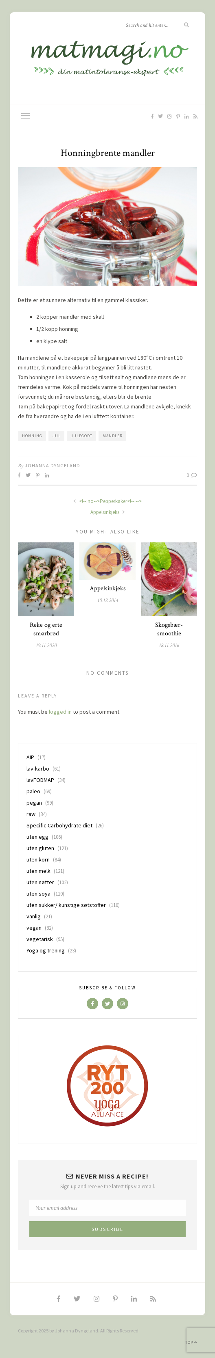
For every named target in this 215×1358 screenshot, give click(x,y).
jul (57, 435)
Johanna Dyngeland (52, 465)
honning (32, 435)
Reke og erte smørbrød (46, 629)
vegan (34, 927)
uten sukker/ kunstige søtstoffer (66, 905)
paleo (33, 791)
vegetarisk (39, 939)
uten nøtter (40, 882)
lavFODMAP (40, 780)
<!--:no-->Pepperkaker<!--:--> (107, 501)
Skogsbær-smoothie (169, 629)
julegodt (81, 435)
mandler (113, 435)
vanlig (33, 916)
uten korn (38, 859)
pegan (34, 802)
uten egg (37, 836)
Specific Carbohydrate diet (59, 825)
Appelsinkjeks (107, 512)
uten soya (38, 893)
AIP (30, 757)
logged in (60, 711)
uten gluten (40, 848)
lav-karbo (37, 768)
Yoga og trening (45, 950)
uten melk (38, 870)
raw (30, 814)
